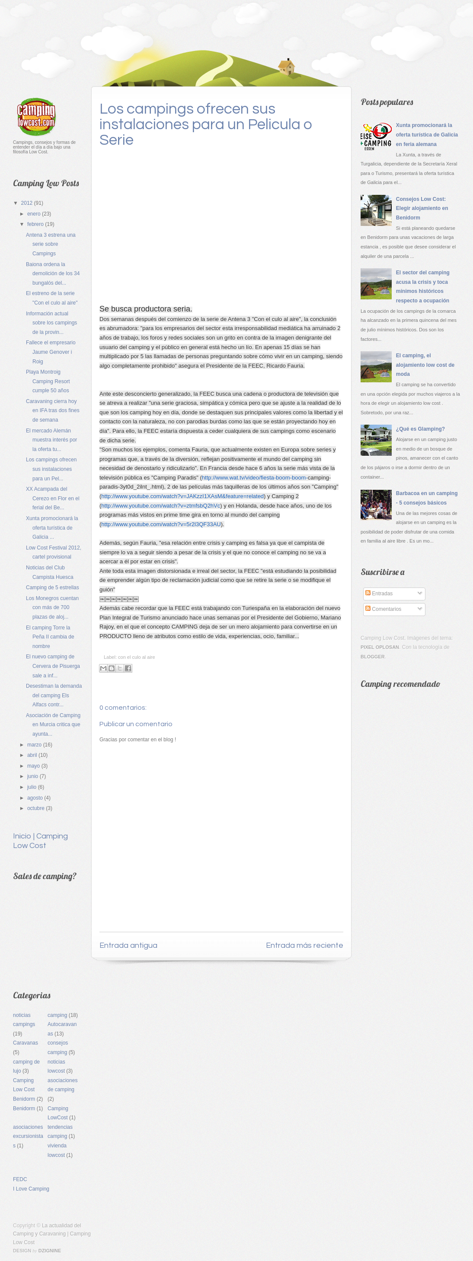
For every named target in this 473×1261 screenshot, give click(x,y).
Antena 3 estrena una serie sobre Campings (51, 244)
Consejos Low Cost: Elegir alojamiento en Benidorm (422, 208)
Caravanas (25, 1043)
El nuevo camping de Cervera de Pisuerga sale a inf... (53, 666)
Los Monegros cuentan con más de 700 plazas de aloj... (52, 607)
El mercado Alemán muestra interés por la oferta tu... (51, 440)
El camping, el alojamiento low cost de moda (425, 365)
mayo (34, 766)
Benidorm (24, 1108)
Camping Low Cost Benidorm (24, 1089)
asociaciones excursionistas (28, 1136)
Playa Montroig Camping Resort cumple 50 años (48, 381)
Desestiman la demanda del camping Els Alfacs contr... (54, 695)
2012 (27, 203)
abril (32, 755)
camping (57, 1015)
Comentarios (383, 609)
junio (33, 776)
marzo (35, 745)
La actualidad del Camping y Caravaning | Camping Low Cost (52, 1234)
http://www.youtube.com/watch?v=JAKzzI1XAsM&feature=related (182, 496)
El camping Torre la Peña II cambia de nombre (50, 637)
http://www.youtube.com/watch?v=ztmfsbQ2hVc (160, 505)
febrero (36, 224)
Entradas (379, 594)
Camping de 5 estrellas (52, 587)
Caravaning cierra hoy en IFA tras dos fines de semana (53, 410)
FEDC (20, 1179)
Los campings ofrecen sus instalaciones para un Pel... (51, 469)
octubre (36, 808)
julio (32, 787)
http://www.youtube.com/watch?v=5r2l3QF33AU (161, 524)
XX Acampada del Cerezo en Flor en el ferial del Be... (53, 498)
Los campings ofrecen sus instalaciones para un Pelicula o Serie (206, 124)
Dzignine (49, 1250)
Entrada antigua (128, 945)
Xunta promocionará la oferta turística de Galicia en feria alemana (427, 134)
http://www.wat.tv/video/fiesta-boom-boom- (255, 477)
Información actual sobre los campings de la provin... (51, 323)
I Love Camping (31, 1189)
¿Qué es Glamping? (420, 429)
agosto (35, 798)
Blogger (373, 656)
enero (34, 214)
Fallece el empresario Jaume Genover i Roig (51, 352)
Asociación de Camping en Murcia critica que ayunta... (53, 724)
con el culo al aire (136, 657)
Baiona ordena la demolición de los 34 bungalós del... (53, 273)
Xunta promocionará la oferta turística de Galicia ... (52, 527)
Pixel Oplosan (380, 647)
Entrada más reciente (304, 945)
